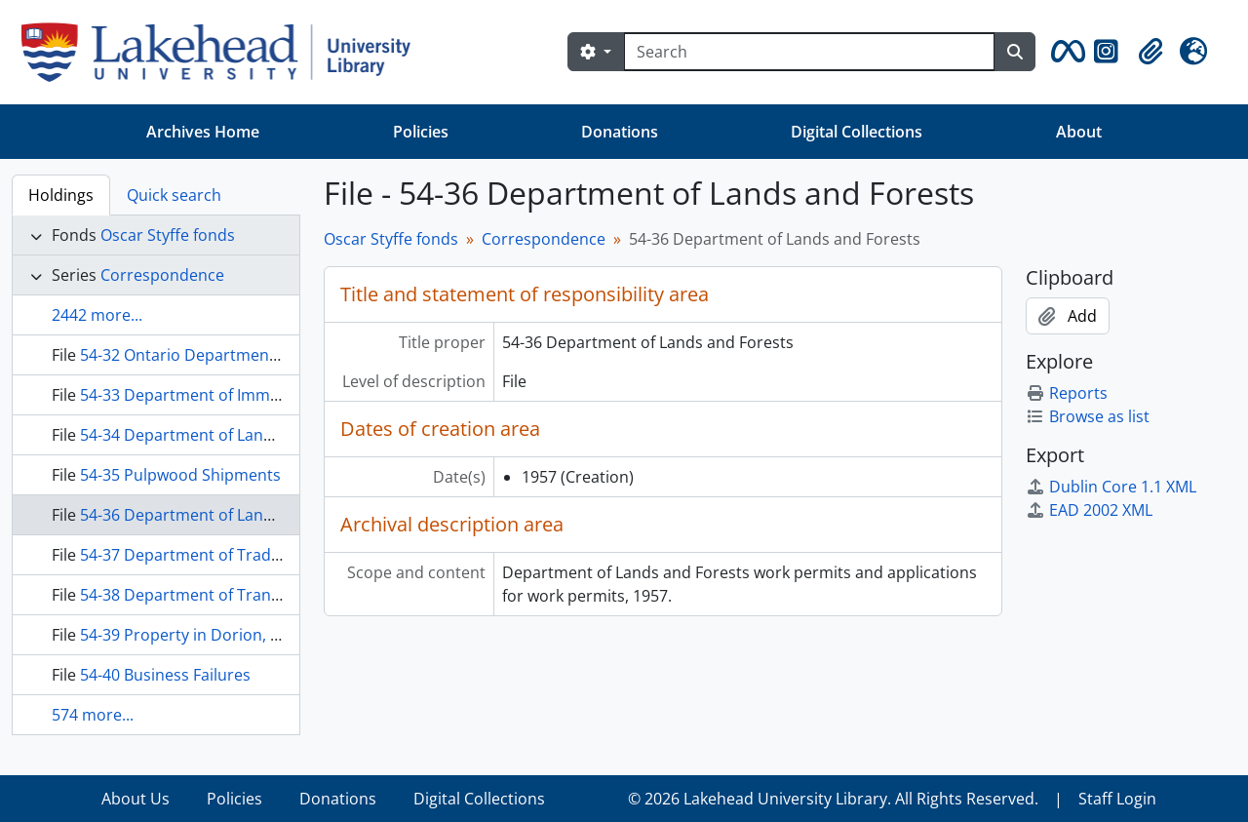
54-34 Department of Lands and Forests (225, 435)
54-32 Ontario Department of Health (213, 355)
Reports (1067, 393)
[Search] (809, 51)
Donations (619, 131)
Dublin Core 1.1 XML (1111, 486)
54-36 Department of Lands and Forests (225, 515)
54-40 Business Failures (165, 674)
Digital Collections (856, 131)
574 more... (93, 714)
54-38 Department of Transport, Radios (224, 595)
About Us (135, 798)
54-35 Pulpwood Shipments (180, 475)
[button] (1064, 51)
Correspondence (162, 275)
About (1079, 131)
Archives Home (202, 131)
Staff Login (1117, 798)
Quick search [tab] (174, 195)
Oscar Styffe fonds (167, 235)
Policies (420, 131)
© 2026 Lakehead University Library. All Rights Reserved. (833, 798)
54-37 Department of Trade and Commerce (238, 555)
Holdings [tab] (61, 195)
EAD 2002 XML (1089, 510)
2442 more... (97, 315)
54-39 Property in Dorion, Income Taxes (225, 635)
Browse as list (1088, 416)
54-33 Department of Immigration (204, 395)
